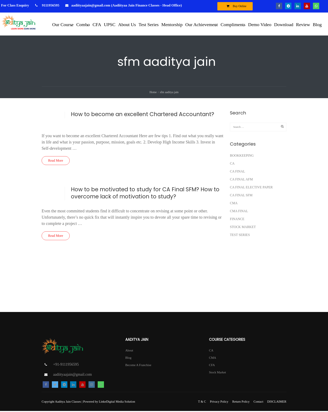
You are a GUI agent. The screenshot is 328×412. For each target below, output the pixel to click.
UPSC (109, 24)
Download (283, 24)
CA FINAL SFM (241, 196)
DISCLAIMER (276, 402)
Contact (258, 402)
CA (232, 164)
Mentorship (171, 24)
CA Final (237, 172)
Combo (83, 24)
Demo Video (259, 24)
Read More (55, 161)
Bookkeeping (242, 156)
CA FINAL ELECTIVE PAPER (251, 188)
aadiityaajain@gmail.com (72, 375)
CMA (233, 204)
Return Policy (241, 402)
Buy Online (235, 6)
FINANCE (237, 220)
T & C (202, 402)
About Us (127, 24)
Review (303, 24)
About (129, 351)
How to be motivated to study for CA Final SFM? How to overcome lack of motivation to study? (145, 194)
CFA (96, 24)
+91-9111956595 (66, 365)
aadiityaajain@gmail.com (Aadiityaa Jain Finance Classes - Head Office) (126, 5)
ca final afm (241, 180)
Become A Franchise (138, 366)
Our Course (63, 24)
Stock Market (243, 227)
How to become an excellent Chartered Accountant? (142, 115)
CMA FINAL (239, 212)
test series (240, 235)
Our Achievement (201, 24)
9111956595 (50, 5)
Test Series (149, 24)
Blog (317, 24)
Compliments (232, 24)
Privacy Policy (219, 402)
